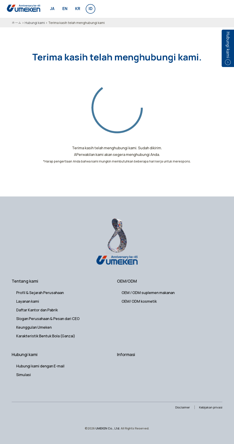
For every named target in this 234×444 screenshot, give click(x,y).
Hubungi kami (35, 23)
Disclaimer (182, 407)
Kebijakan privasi (210, 407)
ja (52, 8)
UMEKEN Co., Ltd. (108, 428)
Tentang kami (25, 281)
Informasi (126, 354)
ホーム (16, 23)
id (91, 8)
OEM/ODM (127, 281)
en (64, 8)
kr (77, 8)
